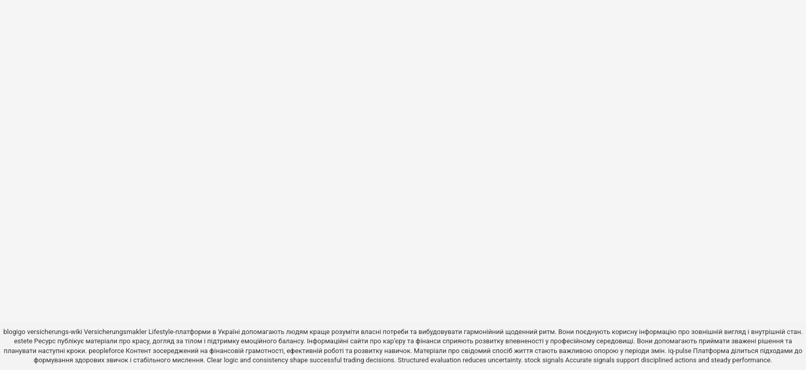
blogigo (14, 332)
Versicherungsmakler (115, 332)
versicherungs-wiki (54, 332)
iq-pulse (679, 351)
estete (23, 341)
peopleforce (106, 351)
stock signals (543, 360)
